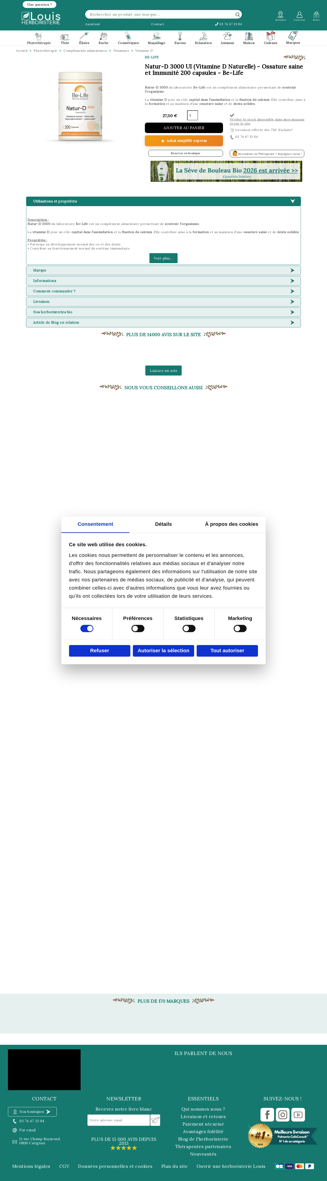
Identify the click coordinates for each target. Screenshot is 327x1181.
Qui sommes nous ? (203, 1109)
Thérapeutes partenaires (203, 1146)
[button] (39, 4)
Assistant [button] (92, 24)
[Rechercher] (163, 14)
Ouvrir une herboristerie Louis (231, 1166)
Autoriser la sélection (163, 651)
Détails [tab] (163, 524)
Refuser (99, 651)
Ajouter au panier (184, 127)
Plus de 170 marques (164, 1001)
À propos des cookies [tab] (231, 524)
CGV (64, 1166)
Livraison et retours (203, 1116)
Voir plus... (163, 258)
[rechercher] (238, 14)
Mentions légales (31, 1166)
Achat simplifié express (184, 140)
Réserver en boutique (186, 153)
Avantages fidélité (203, 1131)
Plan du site (174, 1166)
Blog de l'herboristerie (203, 1139)
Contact (157, 24)
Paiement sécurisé (203, 1124)
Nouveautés (203, 1154)
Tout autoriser (227, 651)
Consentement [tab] (95, 524)
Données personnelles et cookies (115, 1166)
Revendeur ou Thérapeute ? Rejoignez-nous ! (267, 153)
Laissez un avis (163, 370)
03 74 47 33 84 (228, 24)
